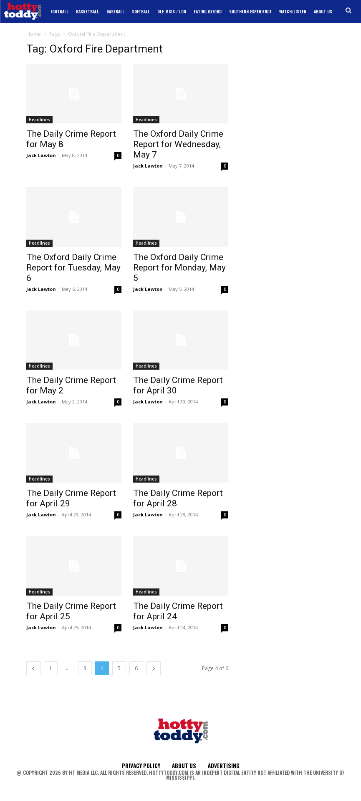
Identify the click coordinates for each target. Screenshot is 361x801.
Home (33, 34)
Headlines (39, 120)
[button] (348, 10)
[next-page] (153, 668)
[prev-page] (33, 668)
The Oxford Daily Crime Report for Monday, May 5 (179, 267)
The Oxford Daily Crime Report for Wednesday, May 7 (178, 144)
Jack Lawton (41, 155)
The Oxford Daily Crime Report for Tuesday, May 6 (73, 267)
